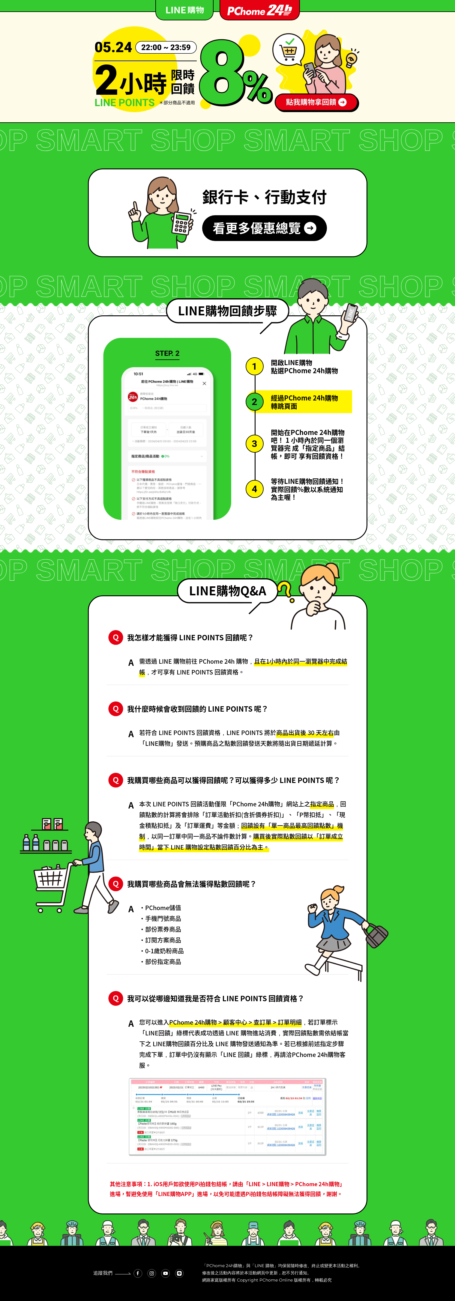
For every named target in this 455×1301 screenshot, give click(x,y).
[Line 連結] (179, 1273)
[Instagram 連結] (151, 1273)
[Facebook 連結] (137, 1273)
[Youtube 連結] (165, 1273)
